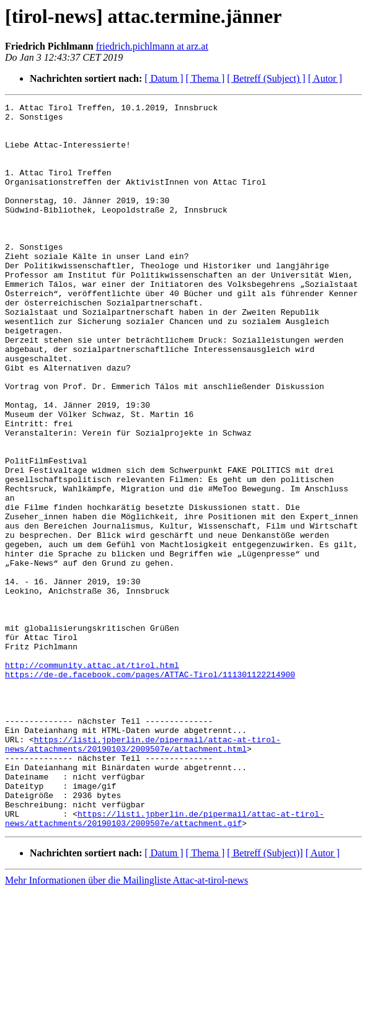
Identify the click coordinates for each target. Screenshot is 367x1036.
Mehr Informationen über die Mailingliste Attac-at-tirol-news (126, 1025)
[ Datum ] (163, 78)
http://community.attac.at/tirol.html (92, 778)
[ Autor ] (325, 78)
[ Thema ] (205, 78)
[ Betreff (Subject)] (265, 998)
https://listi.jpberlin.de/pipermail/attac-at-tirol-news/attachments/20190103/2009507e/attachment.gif (164, 962)
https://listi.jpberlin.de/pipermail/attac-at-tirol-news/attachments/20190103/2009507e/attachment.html (143, 873)
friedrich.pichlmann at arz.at (152, 46)
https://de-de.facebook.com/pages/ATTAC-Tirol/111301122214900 (150, 789)
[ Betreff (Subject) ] (266, 78)
